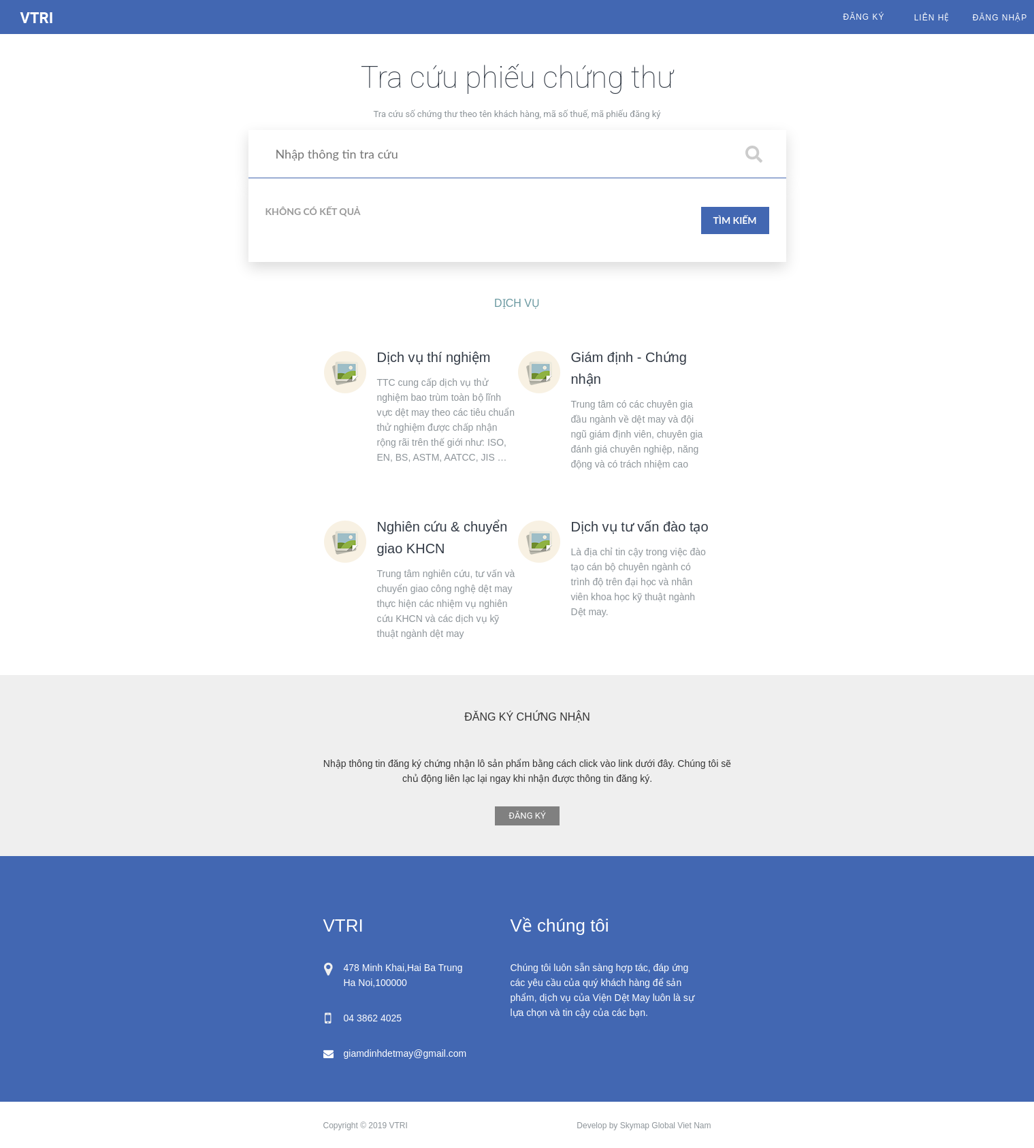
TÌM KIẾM (734, 220)
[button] (753, 154)
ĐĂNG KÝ (526, 815)
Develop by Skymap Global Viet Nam (644, 1125)
